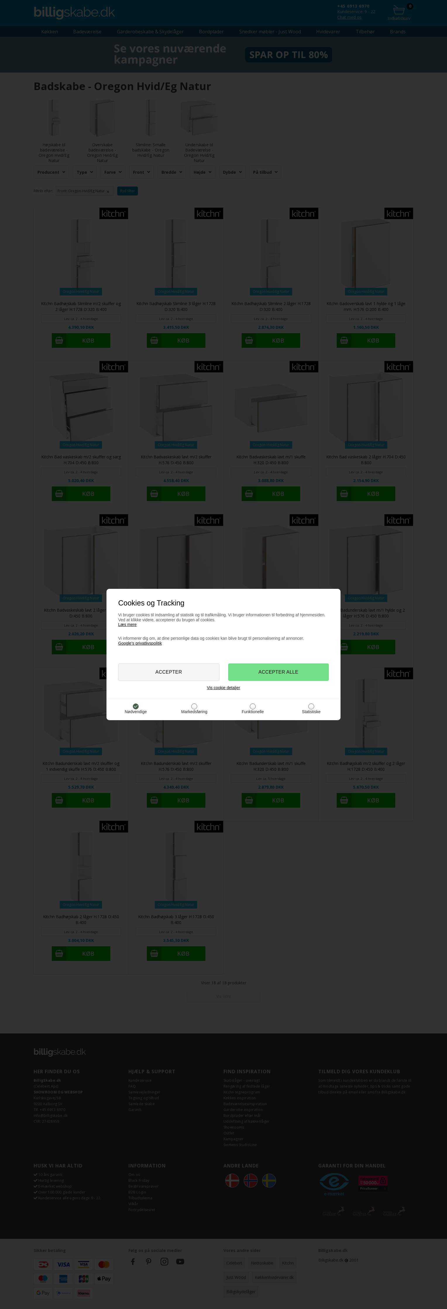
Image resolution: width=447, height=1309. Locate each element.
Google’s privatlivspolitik (140, 643)
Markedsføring (194, 711)
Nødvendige (136, 711)
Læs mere (127, 624)
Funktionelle (253, 711)
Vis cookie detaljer (223, 687)
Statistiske (311, 711)
